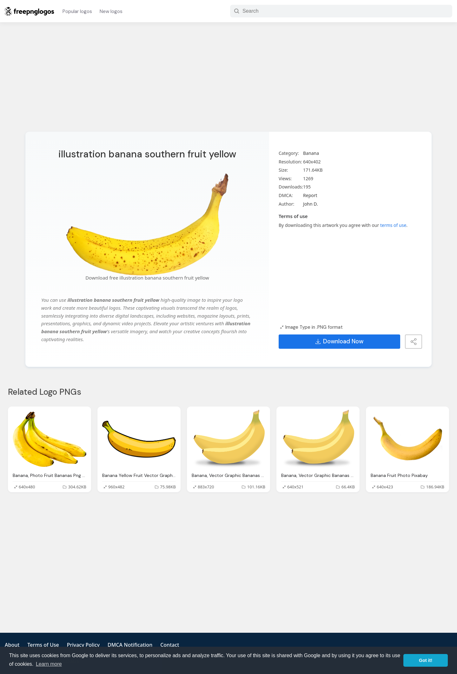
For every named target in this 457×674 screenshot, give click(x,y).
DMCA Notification (130, 644)
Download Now (339, 341)
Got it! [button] (425, 660)
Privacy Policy (83, 644)
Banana (311, 153)
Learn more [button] (49, 664)
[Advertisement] (228, 80)
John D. (310, 204)
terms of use (393, 225)
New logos (111, 11)
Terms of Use (43, 644)
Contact (169, 644)
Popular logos (77, 11)
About (12, 644)
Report (310, 195)
